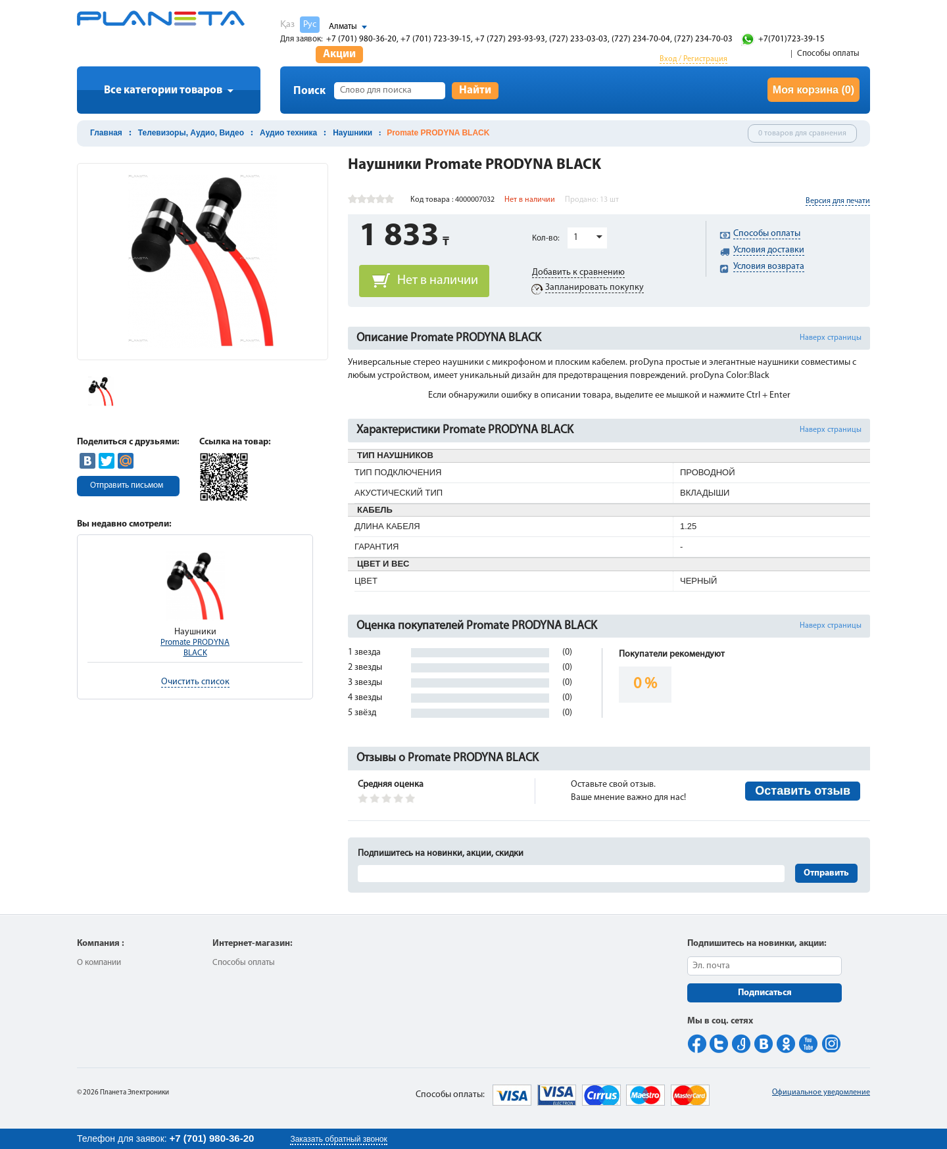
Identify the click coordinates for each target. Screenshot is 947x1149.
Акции (339, 54)
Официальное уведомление (821, 1092)
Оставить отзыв (802, 790)
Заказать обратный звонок (338, 1139)
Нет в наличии (437, 280)
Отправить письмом (126, 485)
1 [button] (575, 238)
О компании (99, 962)
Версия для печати (838, 201)
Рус (309, 25)
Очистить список (195, 682)
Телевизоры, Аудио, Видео (191, 132)
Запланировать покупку (594, 288)
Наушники (352, 132)
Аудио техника (288, 132)
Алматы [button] (343, 26)
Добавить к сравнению (578, 272)
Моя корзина (813, 89)
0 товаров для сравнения (802, 133)
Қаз (287, 25)
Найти (475, 90)
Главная (106, 132)
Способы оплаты (828, 53)
